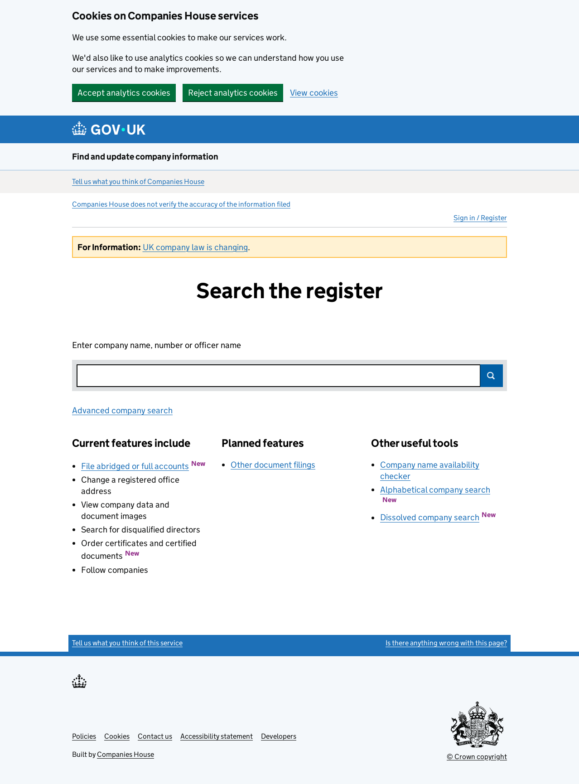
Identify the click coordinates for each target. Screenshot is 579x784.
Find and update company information (145, 156)
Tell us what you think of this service (127, 643)
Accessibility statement (216, 736)
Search (491, 375)
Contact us (155, 736)
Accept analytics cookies (123, 92)
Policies (84, 736)
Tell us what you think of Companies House (138, 181)
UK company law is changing (195, 247)
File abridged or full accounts (135, 466)
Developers (278, 736)
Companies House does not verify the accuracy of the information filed (181, 204)
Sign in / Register (480, 217)
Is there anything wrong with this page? (446, 643)
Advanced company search (122, 410)
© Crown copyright (477, 756)
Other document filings (273, 465)
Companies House (125, 754)
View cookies (314, 92)
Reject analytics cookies (233, 92)
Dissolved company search (429, 518)
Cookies (117, 736)
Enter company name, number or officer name (156, 345)
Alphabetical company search (435, 489)
